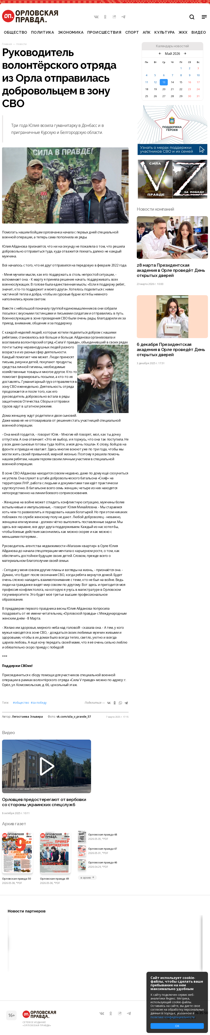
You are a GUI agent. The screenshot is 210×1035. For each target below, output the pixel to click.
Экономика (70, 32)
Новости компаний (155, 209)
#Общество (21, 703)
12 (155, 82)
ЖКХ (183, 32)
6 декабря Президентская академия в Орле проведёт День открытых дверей (171, 349)
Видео (199, 32)
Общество (15, 32)
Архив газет (14, 823)
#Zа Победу (39, 703)
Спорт (132, 32)
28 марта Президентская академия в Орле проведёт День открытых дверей (171, 270)
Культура (164, 32)
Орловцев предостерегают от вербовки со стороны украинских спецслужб (44, 802)
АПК (147, 32)
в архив (87, 877)
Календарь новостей (172, 46)
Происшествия (104, 32)
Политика (42, 32)
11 (146, 82)
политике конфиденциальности (173, 1017)
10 (198, 75)
